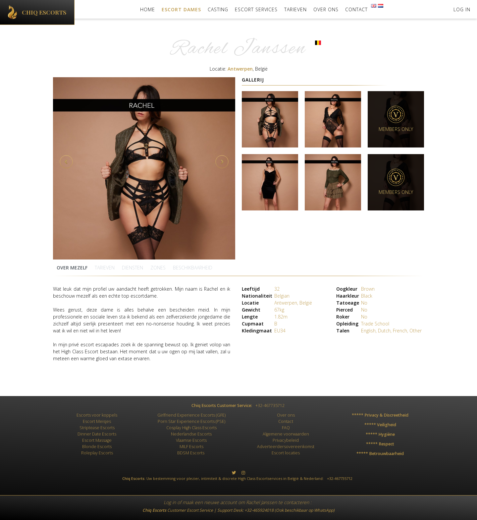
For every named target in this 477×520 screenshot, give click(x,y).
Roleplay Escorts (97, 453)
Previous (66, 161)
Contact (356, 9)
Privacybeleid (286, 440)
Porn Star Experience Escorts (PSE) (191, 421)
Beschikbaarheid (192, 267)
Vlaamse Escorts (191, 440)
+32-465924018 (259, 510)
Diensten (132, 267)
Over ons (326, 9)
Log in (170, 502)
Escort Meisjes (97, 421)
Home (147, 9)
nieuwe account (220, 502)
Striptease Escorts (97, 428)
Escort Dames (181, 9)
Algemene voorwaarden (286, 434)
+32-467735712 (270, 405)
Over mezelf (72, 267)
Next (222, 161)
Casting (218, 9)
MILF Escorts (191, 446)
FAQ (286, 428)
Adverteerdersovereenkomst (285, 446)
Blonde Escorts (97, 446)
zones (158, 267)
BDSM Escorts (190, 453)
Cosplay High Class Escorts (191, 428)
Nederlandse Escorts (191, 434)
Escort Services (256, 9)
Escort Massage (97, 440)
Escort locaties (286, 453)
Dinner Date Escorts (97, 434)
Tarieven (295, 9)
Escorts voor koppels (97, 415)
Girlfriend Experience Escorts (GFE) (191, 415)
